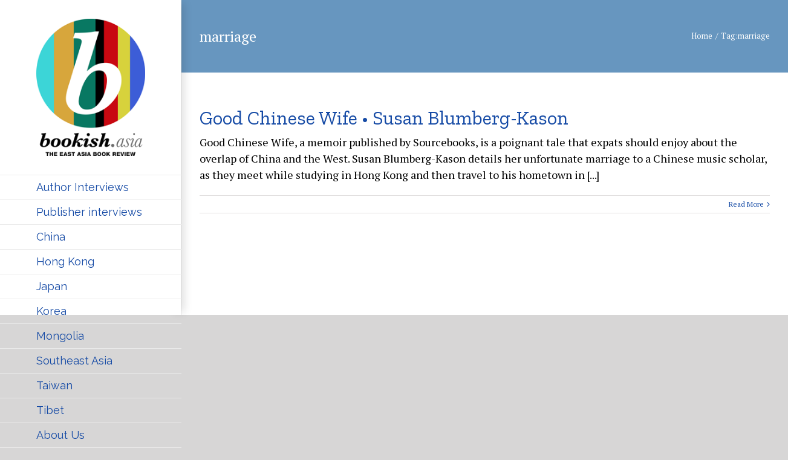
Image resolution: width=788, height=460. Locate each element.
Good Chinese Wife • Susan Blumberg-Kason (384, 117)
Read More (746, 204)
